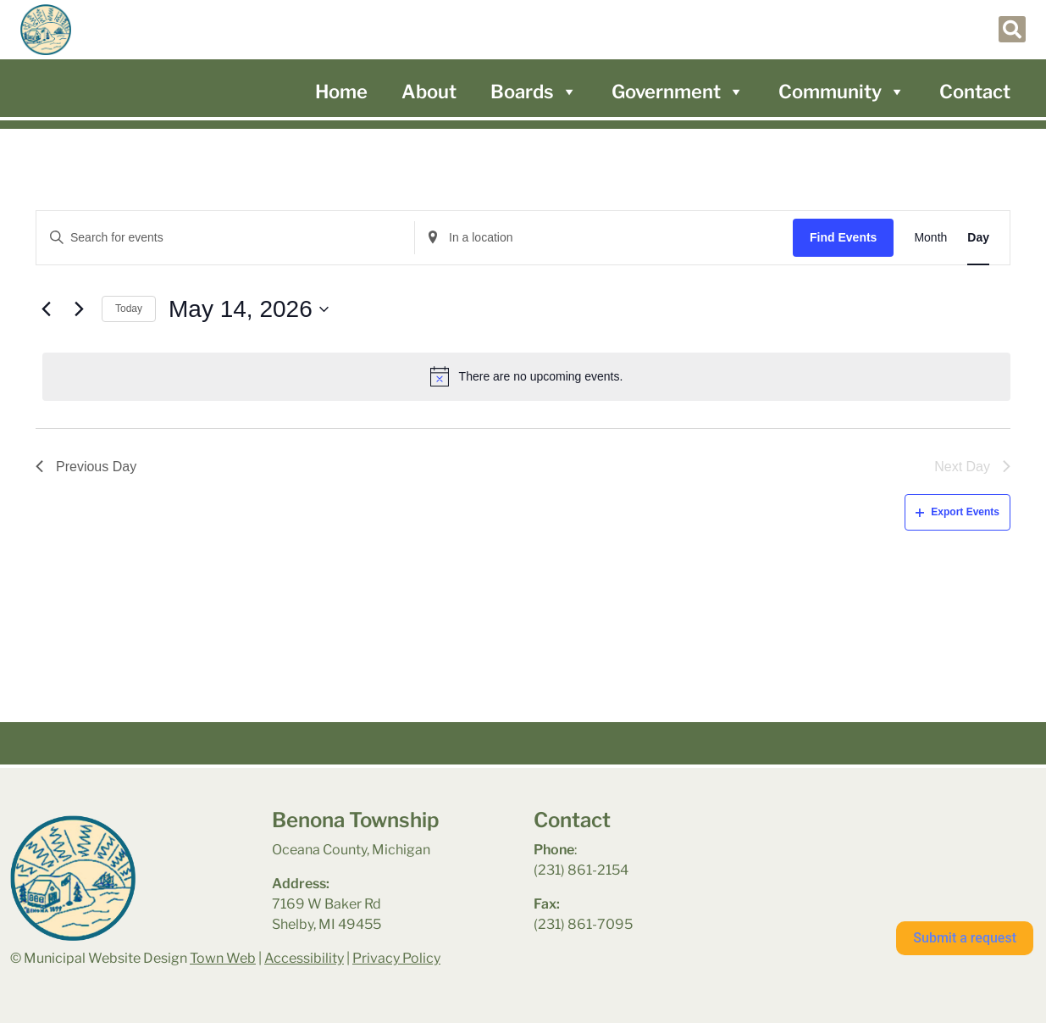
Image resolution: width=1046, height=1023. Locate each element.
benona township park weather (878, 852)
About (429, 92)
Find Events (843, 237)
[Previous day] (46, 309)
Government (678, 91)
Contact (974, 92)
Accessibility (304, 958)
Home (341, 92)
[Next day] (79, 309)
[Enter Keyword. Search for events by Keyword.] (225, 237)
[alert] (526, 376)
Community (841, 91)
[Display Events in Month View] (930, 237)
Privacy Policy (396, 958)
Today (128, 308)
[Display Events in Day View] (978, 237)
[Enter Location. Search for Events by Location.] (604, 237)
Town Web (223, 958)
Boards (534, 91)
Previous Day (86, 466)
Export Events (957, 512)
